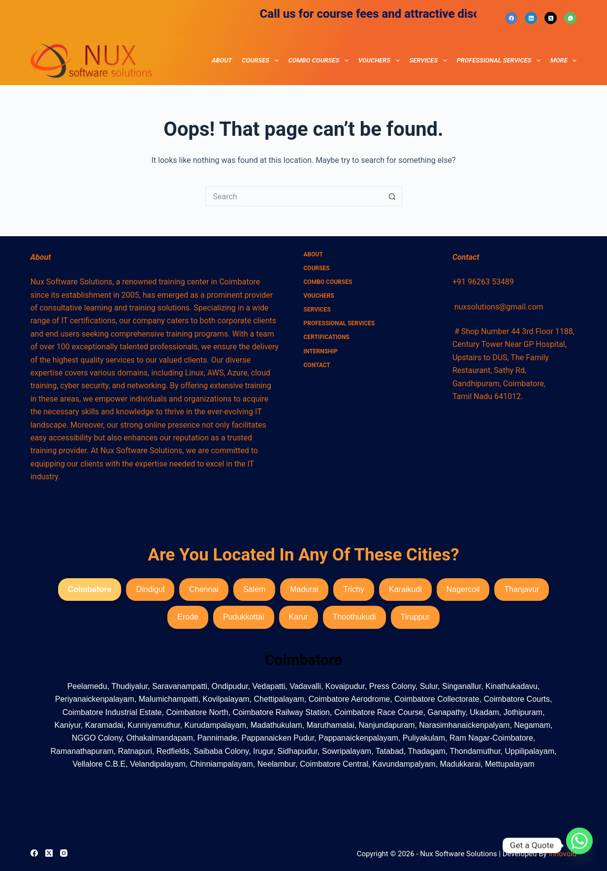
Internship (321, 351)
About (222, 60)
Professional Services (500, 60)
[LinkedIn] (531, 18)
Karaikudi (405, 589)
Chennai (204, 589)
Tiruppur (415, 617)
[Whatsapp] (579, 845)
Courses (262, 60)
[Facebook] (511, 18)
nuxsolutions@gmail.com (498, 306)
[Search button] (392, 196)
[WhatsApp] (570, 18)
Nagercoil (463, 589)
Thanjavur (521, 589)
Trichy (353, 589)
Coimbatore (90, 589)
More (563, 60)
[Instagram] (63, 853)
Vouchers (381, 60)
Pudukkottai (243, 617)
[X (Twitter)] (550, 18)
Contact (317, 365)
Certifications (327, 337)
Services (430, 60)
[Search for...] (294, 196)
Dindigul (150, 589)
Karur (298, 617)
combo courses (320, 60)
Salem (254, 589)
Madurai (304, 589)
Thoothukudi (354, 617)
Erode (187, 617)
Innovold (562, 853)
